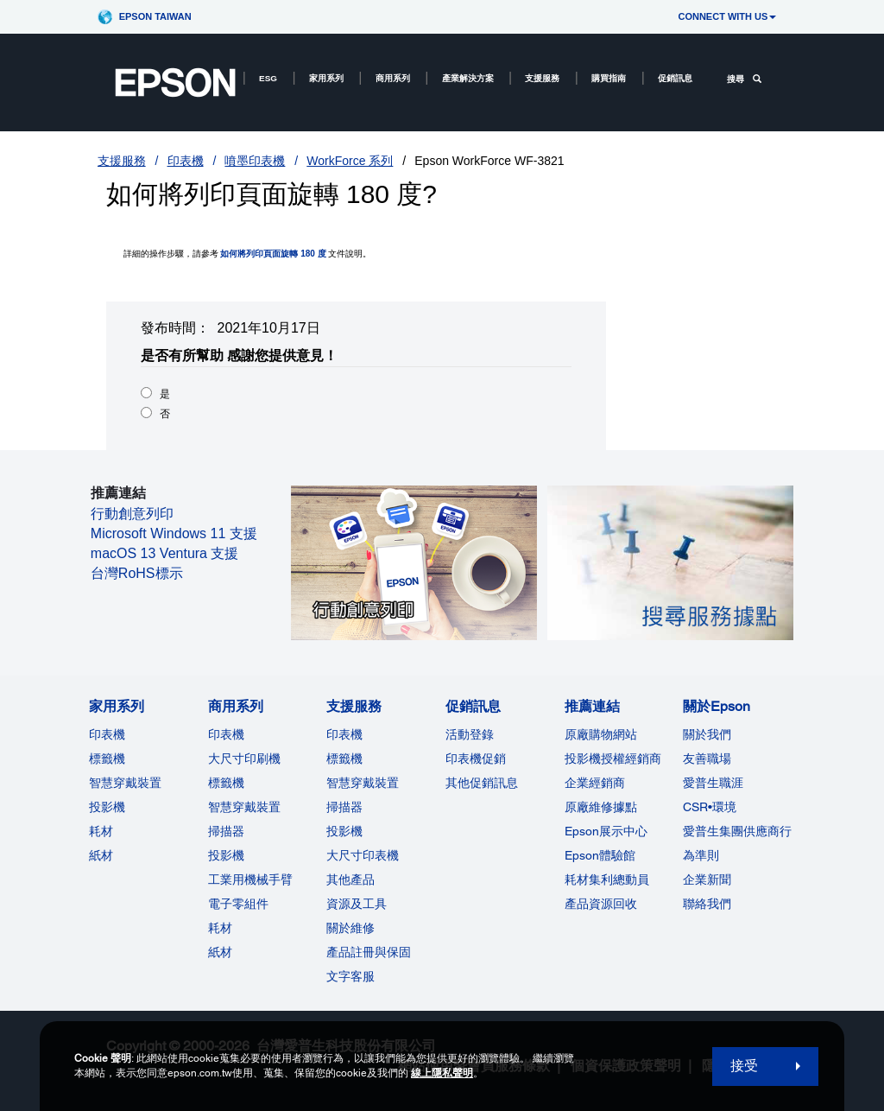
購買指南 (608, 78)
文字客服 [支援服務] (350, 976)
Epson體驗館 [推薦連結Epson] (600, 855)
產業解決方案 (468, 78)
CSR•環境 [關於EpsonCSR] (709, 807)
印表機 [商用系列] (226, 734)
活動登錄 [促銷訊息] (469, 734)
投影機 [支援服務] (344, 831)
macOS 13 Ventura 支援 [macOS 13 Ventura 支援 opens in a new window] (165, 553)
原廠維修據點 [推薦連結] (601, 807)
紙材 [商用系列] (220, 952)
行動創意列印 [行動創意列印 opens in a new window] (132, 513)
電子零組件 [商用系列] (238, 904)
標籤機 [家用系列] (107, 758)
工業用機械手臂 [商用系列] (250, 879)
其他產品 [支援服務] (350, 879)
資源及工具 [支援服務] (356, 904)
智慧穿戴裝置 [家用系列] (125, 783)
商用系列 (393, 78)
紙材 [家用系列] (101, 855)
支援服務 (542, 78)
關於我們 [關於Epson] (707, 734)
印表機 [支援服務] (344, 734)
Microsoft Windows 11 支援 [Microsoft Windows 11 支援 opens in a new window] (174, 533)
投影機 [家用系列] (107, 807)
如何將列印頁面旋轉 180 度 (272, 253)
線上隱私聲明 (442, 1073)
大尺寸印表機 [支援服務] (362, 855)
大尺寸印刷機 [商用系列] (244, 758)
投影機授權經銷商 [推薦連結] (613, 758)
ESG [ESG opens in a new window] (268, 78)
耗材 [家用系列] (101, 831)
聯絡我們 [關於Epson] (707, 904)
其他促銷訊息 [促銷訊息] (481, 783)
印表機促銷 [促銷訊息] (475, 758)
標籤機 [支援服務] (344, 758)
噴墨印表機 (254, 161)
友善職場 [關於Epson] (707, 758)
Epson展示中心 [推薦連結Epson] (606, 831)
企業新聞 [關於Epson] (707, 879)
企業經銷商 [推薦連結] (595, 783)
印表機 (185, 161)
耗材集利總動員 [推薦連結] (607, 879)
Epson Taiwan (155, 16)
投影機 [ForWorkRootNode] (226, 855)
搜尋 (744, 79)
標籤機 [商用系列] (226, 783)
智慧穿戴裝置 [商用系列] (244, 807)
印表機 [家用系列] (107, 734)
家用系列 (326, 78)
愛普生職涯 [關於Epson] (713, 783)
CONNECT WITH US (727, 16)
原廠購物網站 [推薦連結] (601, 734)
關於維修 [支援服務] (350, 928)
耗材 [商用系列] (220, 928)
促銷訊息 (675, 78)
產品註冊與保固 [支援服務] (368, 952)
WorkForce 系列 (349, 161)
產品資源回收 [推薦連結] (601, 904)
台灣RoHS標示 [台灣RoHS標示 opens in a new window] (137, 573)
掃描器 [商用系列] (226, 831)
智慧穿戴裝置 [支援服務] (362, 783)
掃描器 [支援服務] (344, 807)
